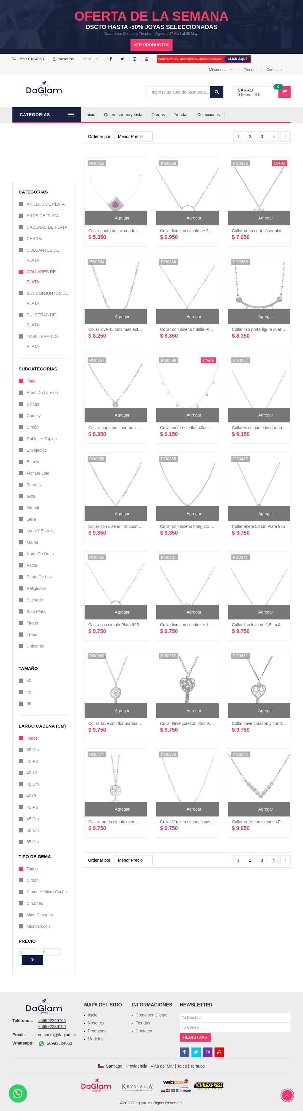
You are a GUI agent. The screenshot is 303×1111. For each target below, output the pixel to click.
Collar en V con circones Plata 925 (264, 821)
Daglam (139, 1103)
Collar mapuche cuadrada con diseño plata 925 (131, 427)
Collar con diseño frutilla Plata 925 (191, 329)
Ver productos (151, 45)
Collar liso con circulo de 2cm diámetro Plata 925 (205, 230)
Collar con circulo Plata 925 (113, 624)
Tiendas (250, 69)
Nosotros (66, 59)
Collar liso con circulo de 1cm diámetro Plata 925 (205, 624)
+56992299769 (52, 1020)
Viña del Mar (162, 1066)
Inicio (102, 114)
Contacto (274, 69)
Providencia (136, 1066)
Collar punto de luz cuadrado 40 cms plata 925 (131, 230)
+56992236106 (52, 1026)
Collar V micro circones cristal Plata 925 (196, 821)
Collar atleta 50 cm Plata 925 (258, 526)
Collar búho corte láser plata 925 (262, 230)
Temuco (197, 1066)
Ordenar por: (100, 136)
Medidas (96, 1039)
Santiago (114, 1066)
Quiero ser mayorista (134, 114)
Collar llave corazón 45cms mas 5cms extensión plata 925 (213, 723)
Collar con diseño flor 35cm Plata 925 (122, 526)
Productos (97, 1031)
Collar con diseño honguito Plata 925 (194, 526)
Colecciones (220, 114)
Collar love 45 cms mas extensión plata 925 (128, 329)
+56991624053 (31, 59)
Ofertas (169, 114)
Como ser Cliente (151, 1015)
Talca (182, 1066)
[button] (92, 59)
